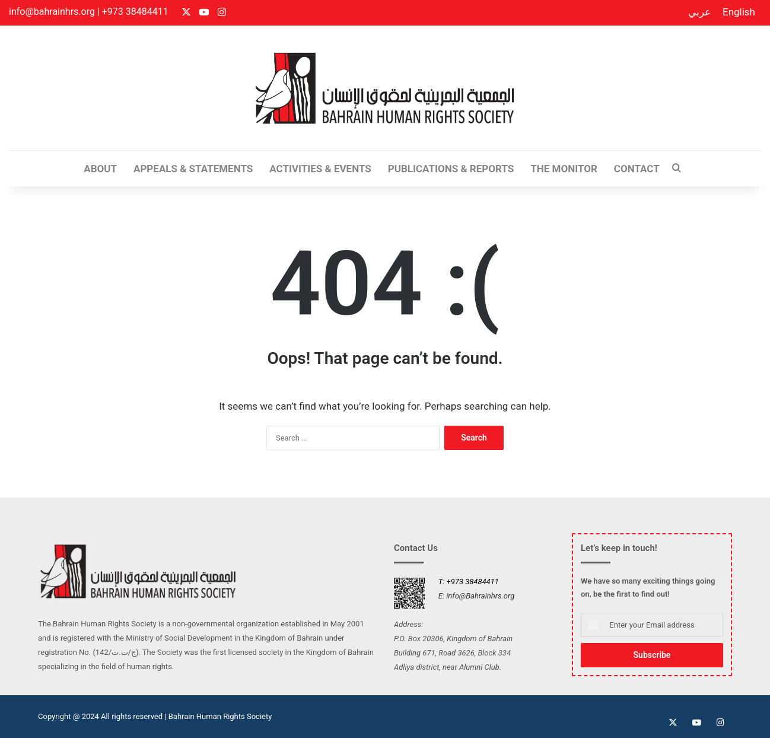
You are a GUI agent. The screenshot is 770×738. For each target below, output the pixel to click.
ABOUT (100, 169)
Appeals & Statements (193, 169)
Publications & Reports (451, 169)
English (739, 12)
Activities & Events (320, 169)
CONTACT (637, 169)
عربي (699, 12)
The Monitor (563, 169)
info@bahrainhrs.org (52, 11)
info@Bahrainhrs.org (480, 595)
